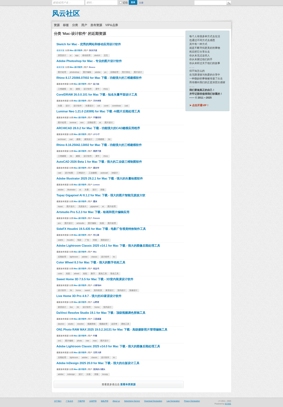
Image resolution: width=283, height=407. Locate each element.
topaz (60, 206)
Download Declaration (153, 401)
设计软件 (88, 89)
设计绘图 (69, 173)
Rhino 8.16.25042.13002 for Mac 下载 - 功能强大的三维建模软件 (99, 144)
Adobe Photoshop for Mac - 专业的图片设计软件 (89, 61)
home (78, 290)
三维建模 (62, 89)
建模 (78, 89)
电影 (79, 240)
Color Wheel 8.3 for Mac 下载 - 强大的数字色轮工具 (91, 262)
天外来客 (97, 101)
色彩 (68, 273)
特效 (95, 240)
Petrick (96, 218)
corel (106, 106)
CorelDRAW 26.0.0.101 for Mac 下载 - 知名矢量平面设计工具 (97, 94)
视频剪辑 (91, 324)
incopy (105, 374)
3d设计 (115, 173)
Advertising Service (132, 401)
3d (71, 89)
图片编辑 (87, 72)
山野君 (96, 302)
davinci (61, 324)
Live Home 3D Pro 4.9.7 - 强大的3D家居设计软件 (89, 296)
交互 (106, 55)
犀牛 (97, 89)
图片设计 (138, 72)
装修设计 (133, 290)
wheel (76, 273)
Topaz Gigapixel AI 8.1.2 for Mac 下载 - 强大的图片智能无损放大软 (101, 195)
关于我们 (57, 401)
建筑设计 (88, 139)
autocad (104, 173)
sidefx (60, 240)
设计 (68, 106)
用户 (84, 25)
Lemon (96, 185)
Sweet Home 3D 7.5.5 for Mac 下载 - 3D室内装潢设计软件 (95, 279)
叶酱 (95, 336)
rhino (105, 89)
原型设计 (62, 55)
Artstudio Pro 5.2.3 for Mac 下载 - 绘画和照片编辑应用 (93, 212)
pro (59, 223)
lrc (114, 257)
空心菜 (96, 235)
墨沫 (95, 201)
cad (126, 106)
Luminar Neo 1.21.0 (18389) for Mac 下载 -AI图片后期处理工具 (98, 111)
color (60, 273)
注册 (141, 2)
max (95, 341)
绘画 (102, 223)
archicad (62, 139)
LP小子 (96, 134)
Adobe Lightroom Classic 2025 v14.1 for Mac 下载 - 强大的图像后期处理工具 (108, 245)
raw (87, 341)
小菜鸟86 (97, 285)
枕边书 (96, 268)
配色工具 (103, 273)
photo (79, 341)
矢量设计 (89, 106)
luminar (73, 122)
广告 (87, 240)
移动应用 (86, 55)
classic (94, 257)
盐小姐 (96, 84)
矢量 (60, 106)
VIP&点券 (111, 25)
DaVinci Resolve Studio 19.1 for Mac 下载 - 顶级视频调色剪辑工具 (101, 312)
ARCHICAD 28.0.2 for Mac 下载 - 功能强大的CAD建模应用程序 (98, 128)
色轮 (85, 273)
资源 (57, 25)
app (76, 55)
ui (70, 55)
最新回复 (61, 50)
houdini (70, 240)
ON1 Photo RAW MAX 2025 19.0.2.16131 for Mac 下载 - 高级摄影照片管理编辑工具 (112, 329)
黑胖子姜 (97, 151)
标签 (66, 25)
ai (100, 122)
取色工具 (114, 273)
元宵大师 (97, 352)
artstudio (80, 223)
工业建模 (93, 173)
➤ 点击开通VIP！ (199, 105)
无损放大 (82, 206)
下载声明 (81, 401)
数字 (93, 273)
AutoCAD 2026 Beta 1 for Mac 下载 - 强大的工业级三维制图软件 (99, 161)
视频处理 (103, 324)
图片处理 (62, 72)
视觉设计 (105, 240)
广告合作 (69, 401)
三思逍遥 (97, 319)
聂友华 (96, 168)
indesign (71, 374)
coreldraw (116, 106)
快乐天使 (93, 50)
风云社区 (66, 13)
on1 (59, 341)
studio (70, 324)
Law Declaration (173, 401)
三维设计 (81, 173)
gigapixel (94, 206)
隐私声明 (104, 401)
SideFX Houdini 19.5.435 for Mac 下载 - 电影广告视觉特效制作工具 (101, 228)
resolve (80, 324)
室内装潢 (98, 290)
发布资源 (96, 25)
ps (105, 72)
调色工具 (125, 324)
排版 (102, 189)
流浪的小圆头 (99, 369)
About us (116, 401)
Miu (95, 252)
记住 (125, 2)
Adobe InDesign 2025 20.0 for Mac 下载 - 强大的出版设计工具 (98, 363)
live (71, 307)
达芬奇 (114, 324)
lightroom (74, 257)
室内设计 (121, 290)
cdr (98, 106)
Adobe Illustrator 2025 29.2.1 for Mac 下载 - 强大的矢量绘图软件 (100, 178)
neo (81, 122)
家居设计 (110, 290)
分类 (75, 25)
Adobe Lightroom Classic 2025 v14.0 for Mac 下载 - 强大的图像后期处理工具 (108, 346)
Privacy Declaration (192, 401)
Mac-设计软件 (76, 50)
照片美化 (126, 72)
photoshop (74, 72)
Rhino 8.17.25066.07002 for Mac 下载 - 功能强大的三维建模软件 (99, 77)
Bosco (92, 67)
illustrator (71, 189)
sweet (87, 290)
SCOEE (228, 404)
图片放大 (71, 206)
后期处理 (114, 72)
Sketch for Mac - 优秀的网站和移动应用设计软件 (89, 44)
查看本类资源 (128, 384)
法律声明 (93, 401)
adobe (98, 72)
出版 (89, 374)
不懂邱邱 (97, 117)
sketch (97, 55)
